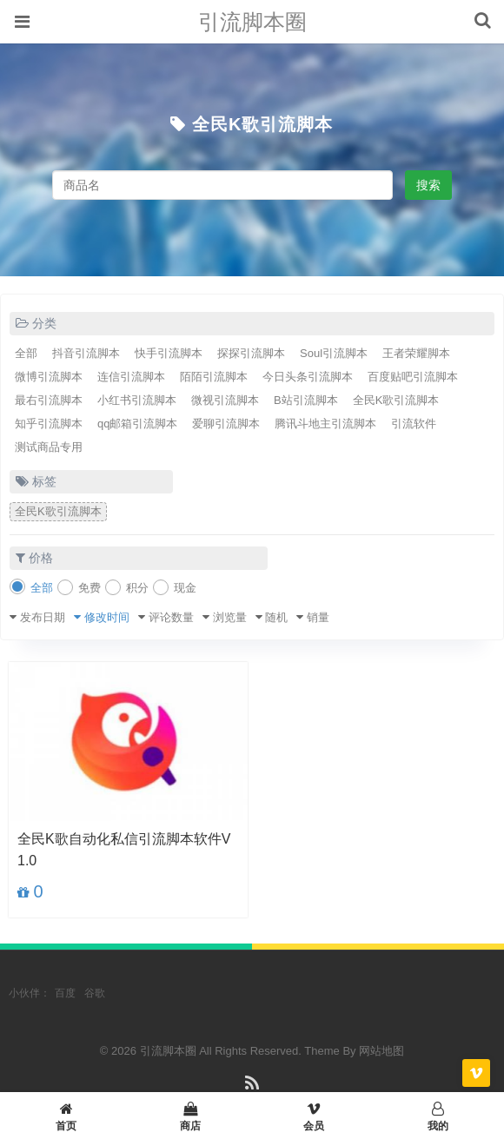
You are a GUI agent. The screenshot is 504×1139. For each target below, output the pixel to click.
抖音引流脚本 (86, 353)
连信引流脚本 (131, 376)
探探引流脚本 (251, 353)
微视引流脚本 (225, 400)
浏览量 (230, 617)
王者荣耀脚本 (416, 353)
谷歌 (94, 993)
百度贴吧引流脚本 (413, 376)
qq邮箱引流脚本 (137, 423)
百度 (65, 993)
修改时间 (106, 617)
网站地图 (381, 1050)
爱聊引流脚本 (226, 423)
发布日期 (42, 617)
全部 (26, 353)
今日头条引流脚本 (307, 376)
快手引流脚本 (168, 353)
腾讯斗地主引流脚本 (325, 423)
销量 (318, 617)
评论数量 (171, 617)
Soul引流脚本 (334, 353)
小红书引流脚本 (136, 400)
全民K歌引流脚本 (262, 124)
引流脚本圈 (252, 22)
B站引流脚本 (306, 400)
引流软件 (413, 423)
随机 (276, 617)
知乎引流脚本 (49, 423)
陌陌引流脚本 (214, 376)
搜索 (428, 185)
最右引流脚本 (49, 400)
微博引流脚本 (49, 376)
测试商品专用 (49, 447)
